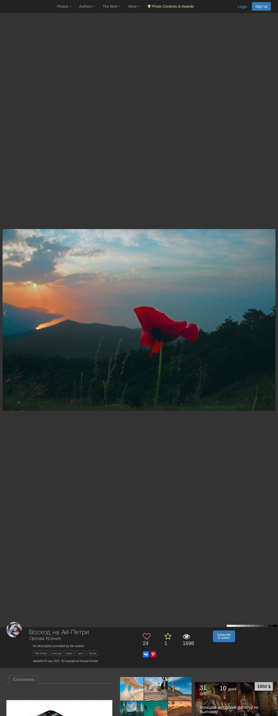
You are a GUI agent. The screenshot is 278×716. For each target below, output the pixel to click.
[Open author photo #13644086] (156, 689)
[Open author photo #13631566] (180, 689)
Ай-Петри (41, 653)
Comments (23, 679)
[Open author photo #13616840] (132, 712)
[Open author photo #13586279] (180, 712)
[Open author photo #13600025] (156, 712)
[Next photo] (273, 313)
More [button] (134, 6)
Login (242, 6)
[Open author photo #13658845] (132, 689)
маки (69, 653)
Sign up (261, 6)
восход (56, 653)
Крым (92, 653)
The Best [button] (112, 6)
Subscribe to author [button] (224, 636)
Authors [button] (87, 6)
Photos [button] (64, 6)
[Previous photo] (5, 313)
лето (81, 653)
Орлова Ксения (45, 639)
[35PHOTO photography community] (27, 6)
